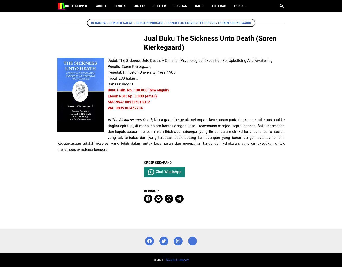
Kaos (199, 6)
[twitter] (158, 199)
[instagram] (178, 241)
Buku (238, 6)
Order (119, 6)
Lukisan (180, 6)
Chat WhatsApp (164, 172)
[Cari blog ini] (282, 6)
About (101, 6)
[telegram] (179, 199)
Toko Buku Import (177, 260)
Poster (159, 6)
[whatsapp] (169, 199)
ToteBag (219, 6)
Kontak (139, 6)
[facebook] (148, 199)
